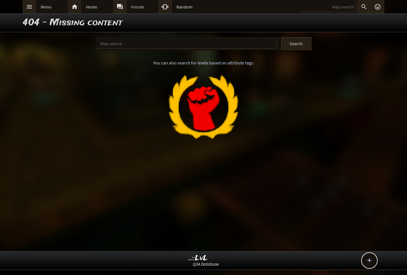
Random (184, 7)
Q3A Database (206, 264)
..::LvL (198, 258)
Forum (137, 7)
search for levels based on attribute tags (215, 63)
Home (91, 7)
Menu (46, 7)
